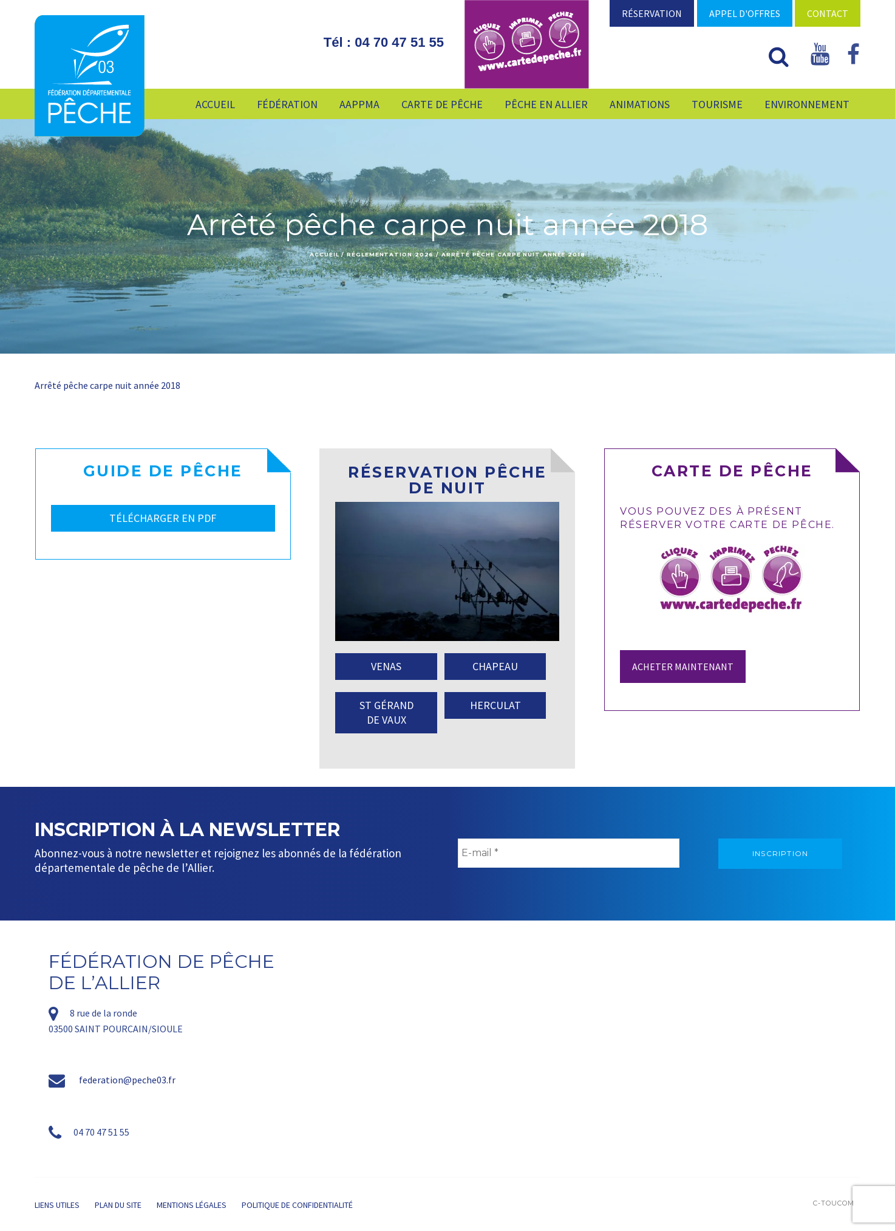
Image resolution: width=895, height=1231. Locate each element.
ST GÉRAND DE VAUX (386, 712)
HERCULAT (495, 705)
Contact (827, 13)
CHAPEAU (495, 666)
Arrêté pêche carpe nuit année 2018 (107, 385)
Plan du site (118, 1204)
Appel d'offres (744, 13)
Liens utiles (57, 1204)
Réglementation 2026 (390, 254)
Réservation (652, 13)
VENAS (386, 666)
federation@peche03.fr (127, 1080)
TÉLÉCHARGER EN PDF (162, 518)
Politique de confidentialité (297, 1204)
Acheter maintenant (682, 666)
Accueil (324, 254)
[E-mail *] (568, 853)
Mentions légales (191, 1204)
